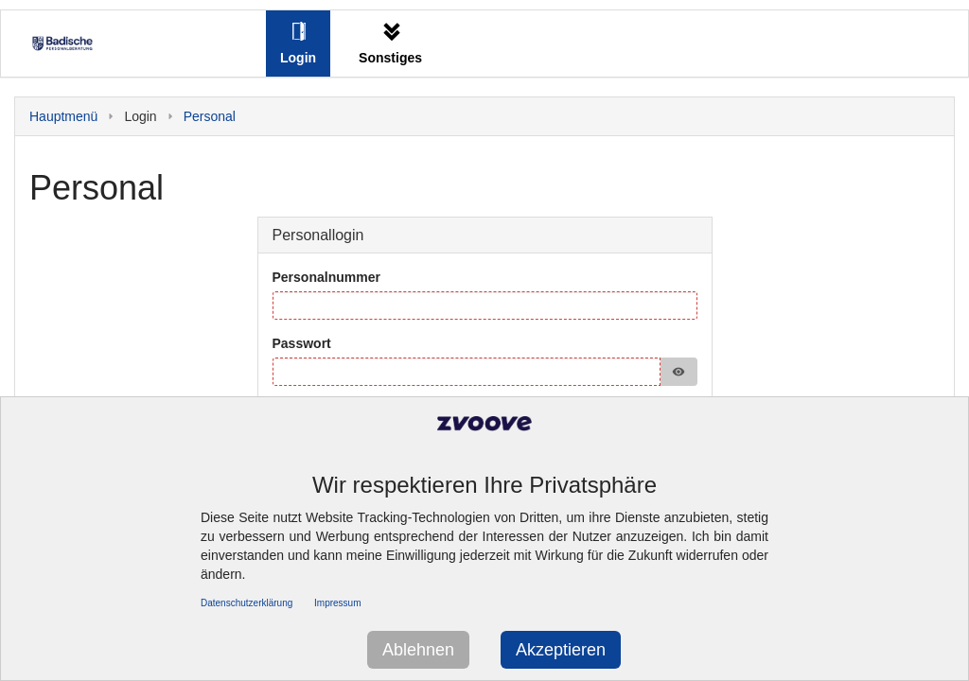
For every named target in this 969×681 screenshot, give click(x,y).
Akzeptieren (561, 649)
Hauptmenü (63, 116)
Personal (210, 116)
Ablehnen (418, 649)
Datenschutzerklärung (246, 603)
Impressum (337, 603)
